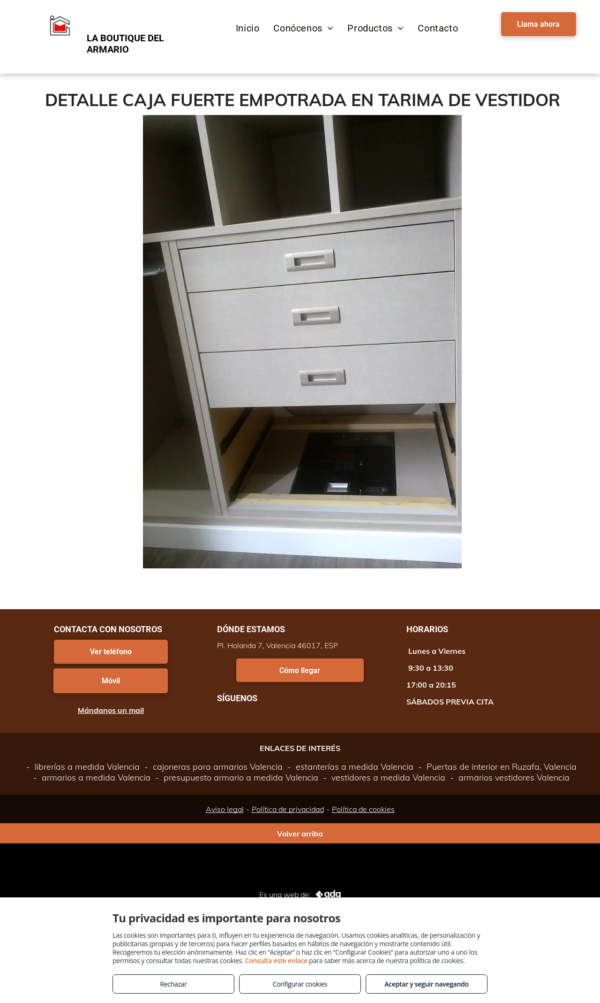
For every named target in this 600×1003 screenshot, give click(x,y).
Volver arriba (300, 833)
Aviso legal (225, 809)
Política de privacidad (288, 809)
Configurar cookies (300, 984)
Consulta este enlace (276, 960)
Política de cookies (363, 809)
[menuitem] (248, 28)
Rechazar (173, 984)
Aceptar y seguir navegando (426, 984)
